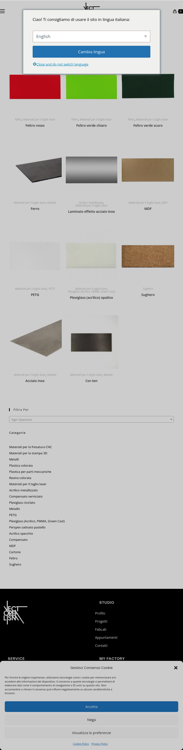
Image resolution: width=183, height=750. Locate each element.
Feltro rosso (35, 125)
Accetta (91, 706)
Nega (91, 719)
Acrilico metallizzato (91, 202)
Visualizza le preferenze (91, 732)
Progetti (101, 621)
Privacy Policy (99, 743)
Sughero (148, 288)
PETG (51, 288)
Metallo (51, 202)
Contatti (101, 645)
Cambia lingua (91, 51)
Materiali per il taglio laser (39, 119)
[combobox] (91, 419)
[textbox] (91, 419)
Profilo (100, 613)
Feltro (18, 119)
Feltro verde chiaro (91, 125)
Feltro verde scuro (148, 125)
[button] (175, 667)
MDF (165, 202)
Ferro (35, 208)
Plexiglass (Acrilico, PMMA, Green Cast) (91, 291)
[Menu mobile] (2, 11)
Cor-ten (91, 380)
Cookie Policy (81, 743)
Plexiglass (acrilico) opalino (91, 297)
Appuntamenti (106, 637)
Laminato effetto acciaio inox (91, 211)
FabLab (100, 629)
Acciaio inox (35, 380)
